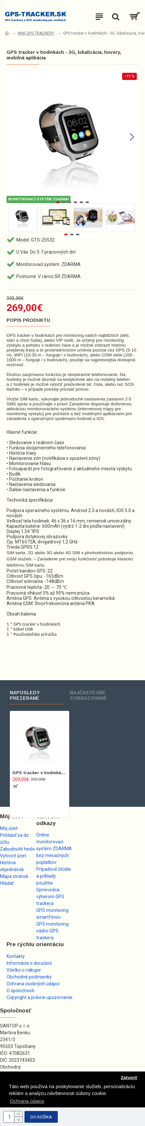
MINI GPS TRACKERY (36, 33)
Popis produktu (28, 320)
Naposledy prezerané (25, 695)
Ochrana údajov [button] (27, 1101)
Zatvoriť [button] (129, 1077)
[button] (131, 137)
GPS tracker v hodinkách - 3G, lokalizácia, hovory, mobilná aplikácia (39, 772)
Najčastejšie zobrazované (88, 695)
